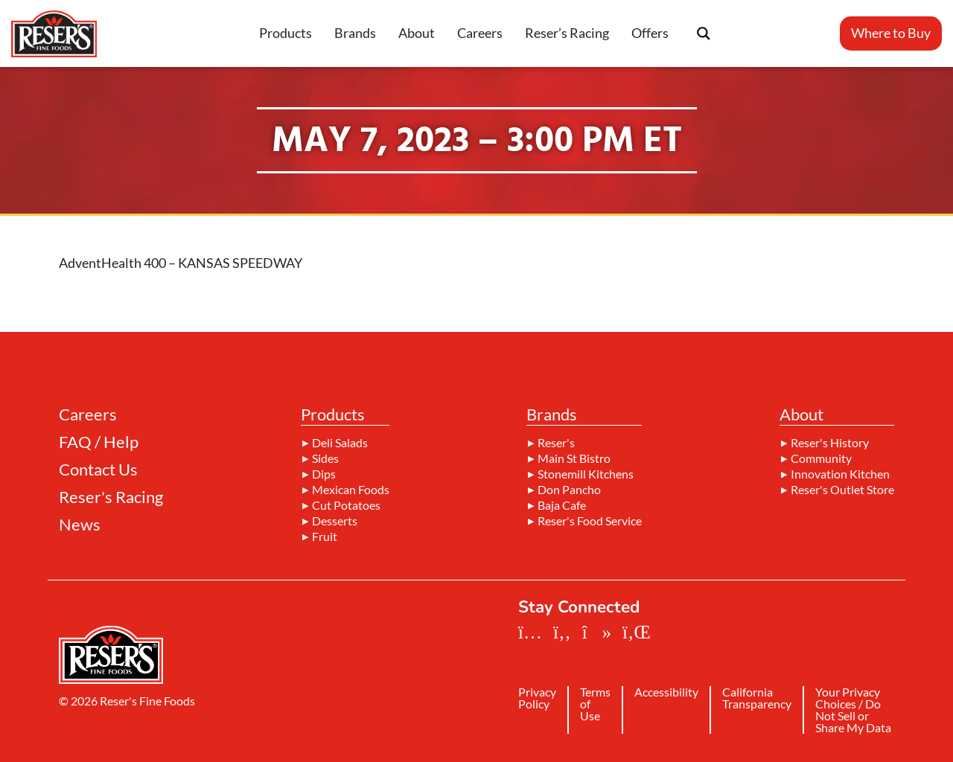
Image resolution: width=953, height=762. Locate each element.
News (80, 524)
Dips (324, 474)
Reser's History (830, 443)
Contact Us (98, 469)
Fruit (324, 536)
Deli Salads (340, 443)
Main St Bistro (574, 458)
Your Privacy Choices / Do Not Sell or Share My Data (853, 710)
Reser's (556, 443)
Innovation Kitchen (840, 474)
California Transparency (756, 698)
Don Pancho (569, 490)
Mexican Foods (350, 490)
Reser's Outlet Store (842, 490)
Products (285, 33)
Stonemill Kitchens (586, 474)
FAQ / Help (98, 442)
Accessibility (666, 692)
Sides (325, 458)
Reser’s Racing (567, 33)
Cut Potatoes (346, 505)
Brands (355, 33)
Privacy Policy (537, 698)
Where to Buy (891, 33)
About (416, 33)
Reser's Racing (111, 497)
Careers (480, 33)
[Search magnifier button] (703, 33)
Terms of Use (595, 704)
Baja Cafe (562, 505)
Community (821, 458)
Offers (650, 33)
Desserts (334, 521)
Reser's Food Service (590, 521)
